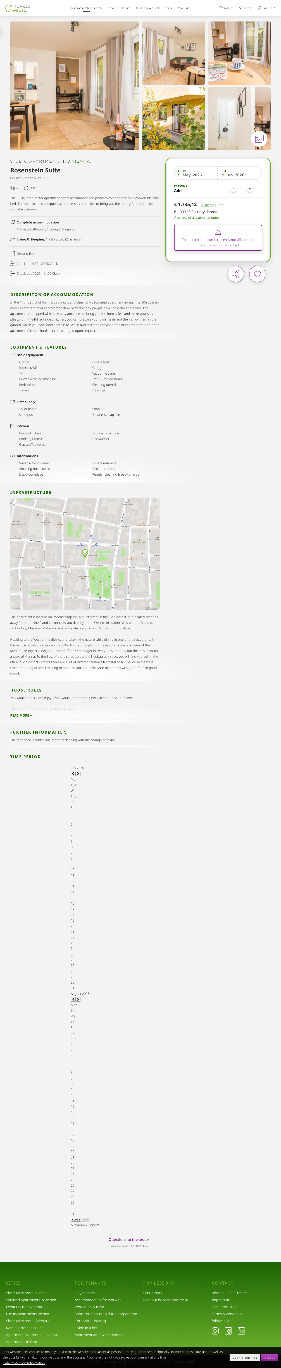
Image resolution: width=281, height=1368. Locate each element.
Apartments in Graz (22, 1341)
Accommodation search (86, 8)
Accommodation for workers (98, 1299)
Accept (270, 1357)
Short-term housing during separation (106, 1313)
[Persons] (241, 188)
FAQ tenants (85, 1292)
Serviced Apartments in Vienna (31, 1299)
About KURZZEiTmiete (230, 1292)
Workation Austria (89, 1306)
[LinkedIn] (241, 1330)
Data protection (225, 1306)
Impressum (221, 1299)
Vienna (81, 161)
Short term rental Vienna (26, 1292)
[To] (240, 174)
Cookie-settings (245, 1357)
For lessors (158, 1283)
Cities (168, 8)
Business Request (147, 8)
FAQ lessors (152, 1292)
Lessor (126, 8)
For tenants (90, 1283)
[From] (196, 174)
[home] (20, 8)
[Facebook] (228, 1330)
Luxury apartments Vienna (27, 1313)
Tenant (112, 8)
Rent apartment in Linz (24, 1327)
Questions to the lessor (129, 1239)
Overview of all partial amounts (197, 217)
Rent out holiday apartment (165, 1299)
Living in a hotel (87, 1327)
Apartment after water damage (100, 1334)
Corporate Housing (90, 1320)
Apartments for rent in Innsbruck (33, 1334)
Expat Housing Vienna (24, 1306)
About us (183, 8)
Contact (222, 1283)
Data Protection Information (24, 1363)
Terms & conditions (227, 1313)
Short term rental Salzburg (28, 1320)
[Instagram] (215, 1330)
